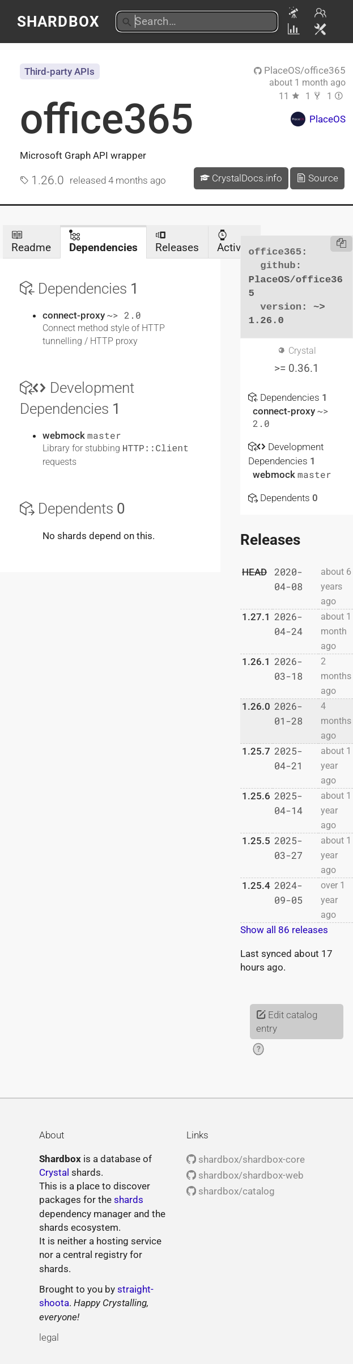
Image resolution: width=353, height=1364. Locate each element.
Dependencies (103, 242)
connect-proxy (74, 315)
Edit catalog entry (286, 1021)
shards (128, 1199)
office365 (106, 119)
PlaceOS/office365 (300, 70)
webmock (64, 435)
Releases (177, 242)
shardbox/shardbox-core (245, 1159)
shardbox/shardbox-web (245, 1175)
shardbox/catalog (230, 1191)
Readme (31, 242)
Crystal (54, 1172)
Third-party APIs (59, 71)
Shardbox (58, 21)
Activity (234, 242)
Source (317, 178)
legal (49, 1337)
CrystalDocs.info (241, 178)
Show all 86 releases (284, 929)
